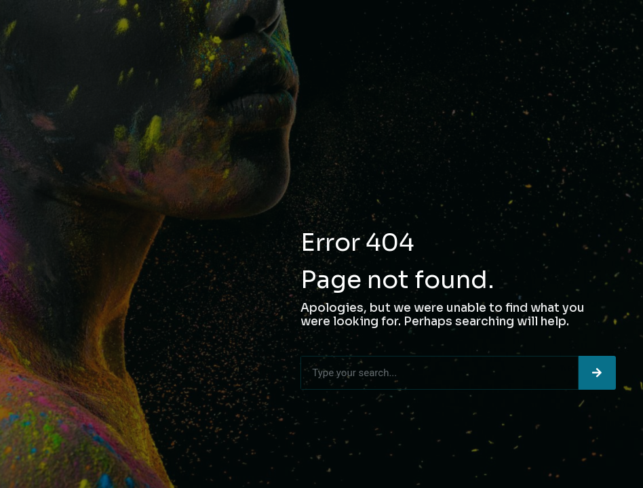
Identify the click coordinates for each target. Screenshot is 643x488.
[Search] (597, 373)
